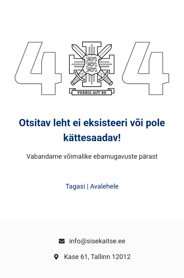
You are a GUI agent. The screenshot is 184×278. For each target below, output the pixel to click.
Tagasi (75, 186)
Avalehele (104, 186)
